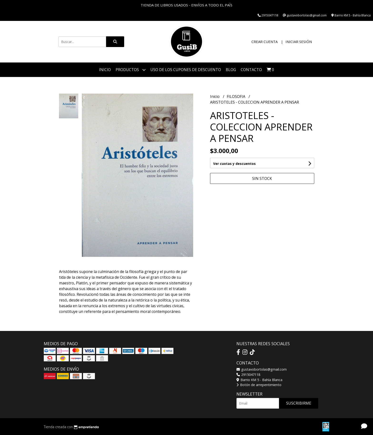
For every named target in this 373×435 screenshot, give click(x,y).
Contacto (251, 69)
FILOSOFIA (236, 96)
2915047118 (248, 374)
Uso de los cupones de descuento (185, 69)
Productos (131, 69)
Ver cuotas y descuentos (234, 163)
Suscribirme (298, 403)
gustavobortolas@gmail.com (261, 369)
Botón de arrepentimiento (258, 384)
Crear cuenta (264, 41)
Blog (231, 69)
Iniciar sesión (298, 41)
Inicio (105, 69)
